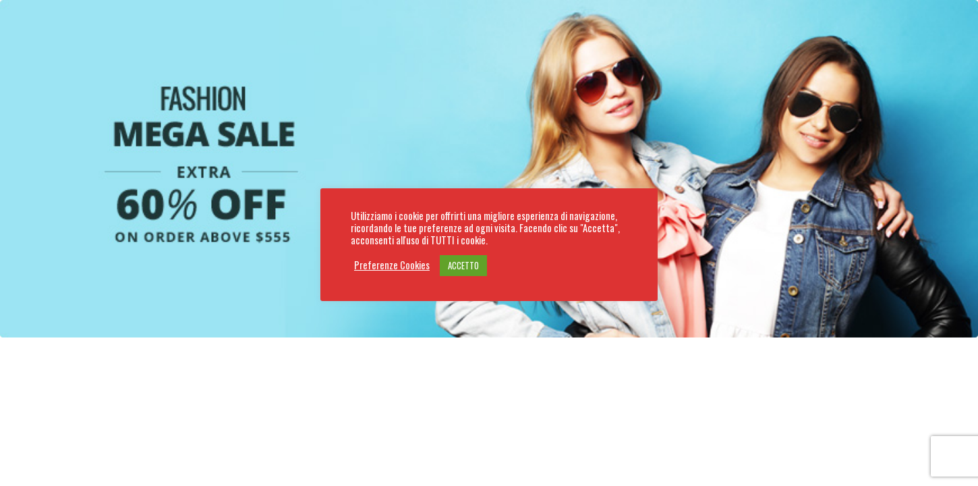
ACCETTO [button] (463, 265)
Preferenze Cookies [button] (392, 265)
